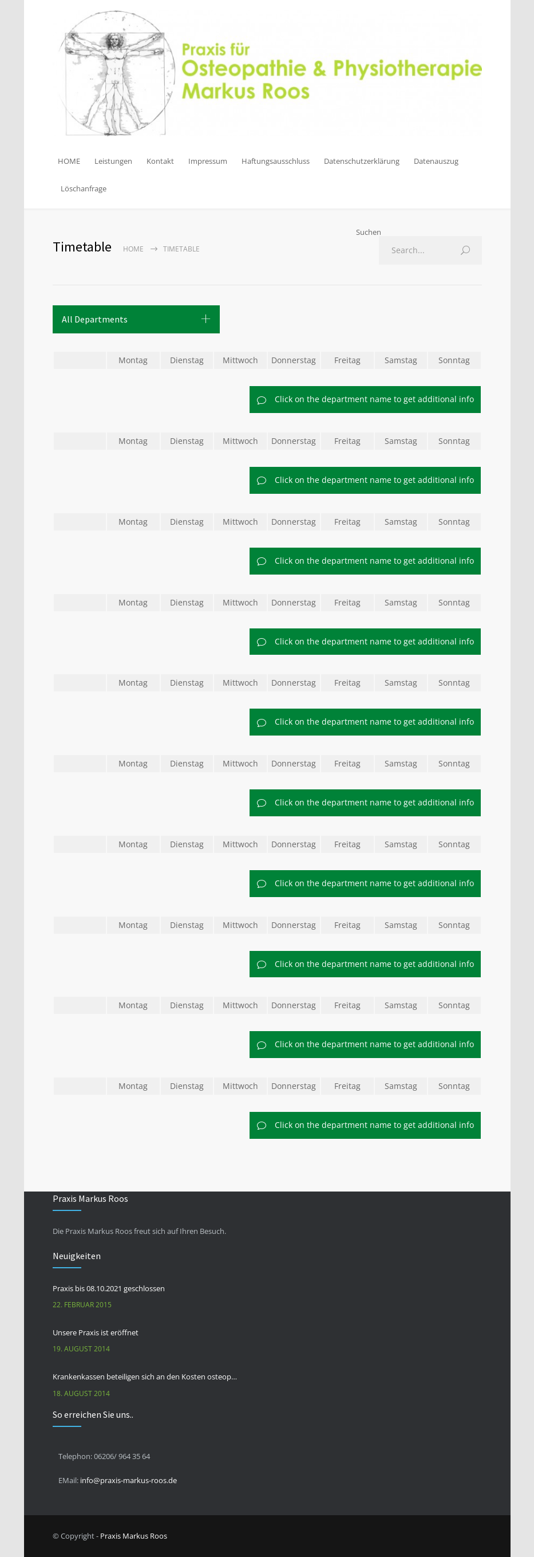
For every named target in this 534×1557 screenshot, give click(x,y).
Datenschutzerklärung (361, 161)
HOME (69, 161)
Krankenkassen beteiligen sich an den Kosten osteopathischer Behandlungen (145, 1376)
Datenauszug (436, 161)
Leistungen (113, 161)
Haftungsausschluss (276, 161)
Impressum (207, 161)
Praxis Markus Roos (133, 1536)
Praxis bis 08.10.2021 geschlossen (109, 1288)
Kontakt (160, 161)
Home (133, 249)
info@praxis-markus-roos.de (128, 1480)
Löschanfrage (83, 188)
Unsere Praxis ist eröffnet (96, 1332)
